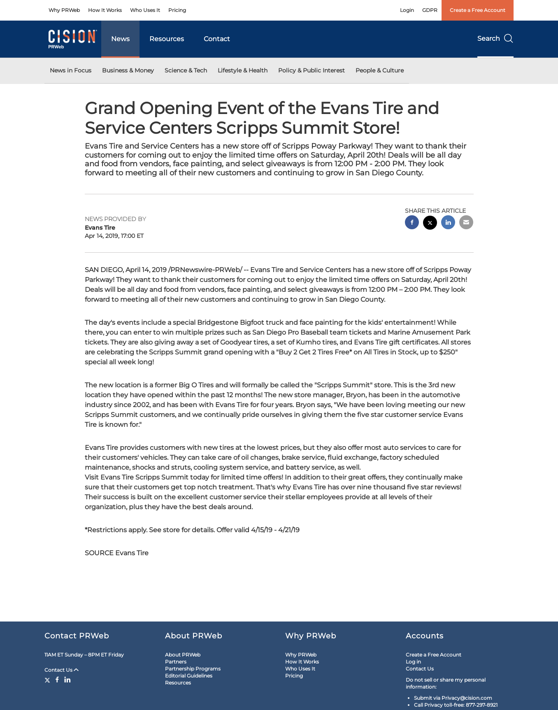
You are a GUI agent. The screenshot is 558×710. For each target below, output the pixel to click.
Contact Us (61, 670)
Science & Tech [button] (186, 70)
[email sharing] (466, 223)
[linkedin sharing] (448, 223)
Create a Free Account (477, 10)
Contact (217, 39)
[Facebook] (57, 679)
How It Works (105, 10)
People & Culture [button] (380, 70)
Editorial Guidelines (188, 676)
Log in (413, 662)
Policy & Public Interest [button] (311, 70)
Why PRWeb (64, 10)
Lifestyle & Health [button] (242, 70)
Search (495, 38)
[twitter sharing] (430, 224)
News (120, 39)
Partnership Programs (193, 669)
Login (407, 10)
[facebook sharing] (412, 223)
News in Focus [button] (70, 70)
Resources (166, 39)
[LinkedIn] (67, 679)
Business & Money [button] (128, 70)
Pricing (177, 10)
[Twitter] (48, 679)
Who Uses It (145, 10)
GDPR (429, 10)
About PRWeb (182, 655)
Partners (175, 662)
